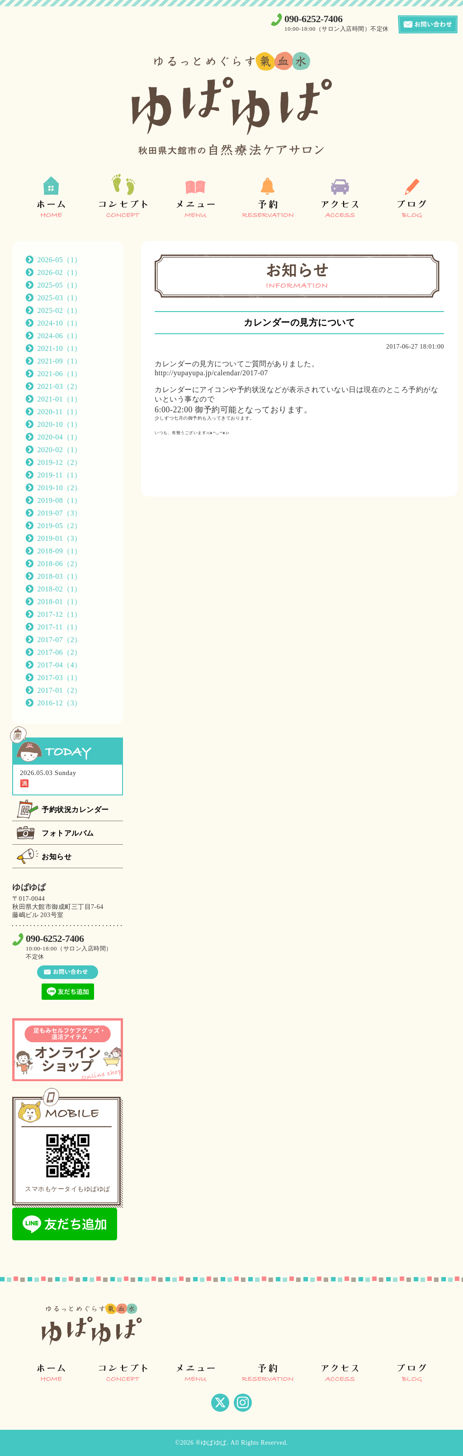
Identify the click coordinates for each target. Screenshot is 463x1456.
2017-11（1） (60, 627)
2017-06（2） (60, 652)
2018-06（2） (60, 563)
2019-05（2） (60, 525)
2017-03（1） (60, 677)
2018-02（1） (60, 589)
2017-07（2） (60, 639)
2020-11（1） (60, 412)
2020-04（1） (60, 437)
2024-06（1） (60, 336)
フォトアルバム (68, 833)
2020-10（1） (60, 424)
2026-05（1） (60, 260)
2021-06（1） (60, 374)
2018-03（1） (60, 576)
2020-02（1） (60, 450)
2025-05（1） (60, 285)
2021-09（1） (60, 361)
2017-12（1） (60, 614)
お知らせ (56, 856)
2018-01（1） (60, 601)
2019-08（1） (60, 500)
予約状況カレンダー (75, 809)
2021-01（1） (60, 399)
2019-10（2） (60, 488)
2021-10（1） (60, 348)
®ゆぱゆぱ (211, 1442)
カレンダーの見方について (299, 322)
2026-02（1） (60, 272)
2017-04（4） (60, 665)
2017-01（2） (60, 690)
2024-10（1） (60, 323)
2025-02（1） (60, 310)
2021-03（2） (60, 386)
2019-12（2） (60, 462)
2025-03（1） (60, 298)
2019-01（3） (60, 538)
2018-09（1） (60, 551)
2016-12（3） (60, 703)
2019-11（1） (60, 475)
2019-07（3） (60, 513)
